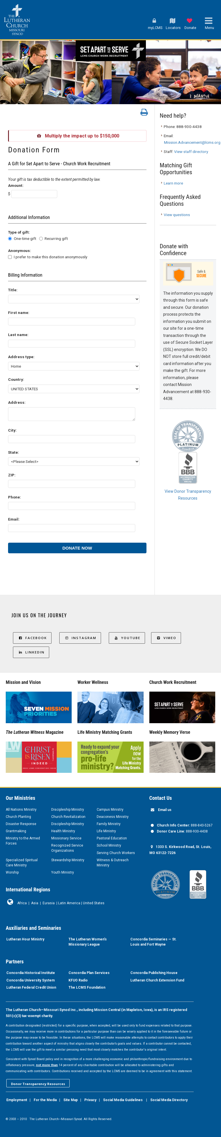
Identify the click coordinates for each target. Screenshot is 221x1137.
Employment (16, 1100)
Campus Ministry (110, 810)
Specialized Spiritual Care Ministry (22, 862)
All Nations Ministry (21, 810)
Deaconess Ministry (113, 817)
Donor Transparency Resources (38, 1084)
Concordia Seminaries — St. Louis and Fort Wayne (153, 941)
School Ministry (109, 845)
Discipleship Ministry (67, 810)
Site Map (70, 1100)
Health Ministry (63, 831)
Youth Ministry (62, 872)
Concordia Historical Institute (30, 973)
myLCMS (155, 28)
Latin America (69, 903)
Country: (16, 379)
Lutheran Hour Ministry (25, 939)
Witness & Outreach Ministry (113, 862)
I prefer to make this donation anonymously (50, 257)
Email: (14, 519)
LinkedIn (31, 652)
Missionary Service (66, 838)
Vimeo (166, 638)
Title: (13, 290)
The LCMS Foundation (86, 987)
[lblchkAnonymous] (10, 257)
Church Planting (18, 817)
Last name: (18, 334)
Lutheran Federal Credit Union (31, 987)
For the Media (45, 1100)
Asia (34, 903)
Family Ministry (109, 824)
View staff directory (191, 151)
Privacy (90, 1100)
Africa (22, 903)
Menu (209, 28)
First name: (18, 312)
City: (12, 430)
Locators (173, 28)
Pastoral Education (112, 838)
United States (93, 903)
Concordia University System (30, 980)
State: (13, 452)
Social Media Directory (169, 1100)
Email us (165, 810)
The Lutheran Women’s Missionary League (87, 941)
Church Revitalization (68, 817)
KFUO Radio (78, 980)
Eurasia (49, 903)
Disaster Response (21, 824)
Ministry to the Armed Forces (23, 840)
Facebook (32, 638)
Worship (12, 872)
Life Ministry (106, 831)
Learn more (173, 183)
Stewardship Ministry (67, 860)
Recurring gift (56, 238)
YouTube (126, 638)
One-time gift (25, 238)
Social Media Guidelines (123, 1100)
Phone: (14, 497)
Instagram (80, 638)
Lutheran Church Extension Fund (157, 980)
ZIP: (12, 475)
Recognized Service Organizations (67, 848)
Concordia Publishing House (154, 973)
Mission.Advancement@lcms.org (192, 142)
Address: (17, 402)
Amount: (16, 185)
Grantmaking (16, 831)
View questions (177, 214)
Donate (190, 28)
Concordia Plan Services (89, 973)
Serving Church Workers (116, 853)
